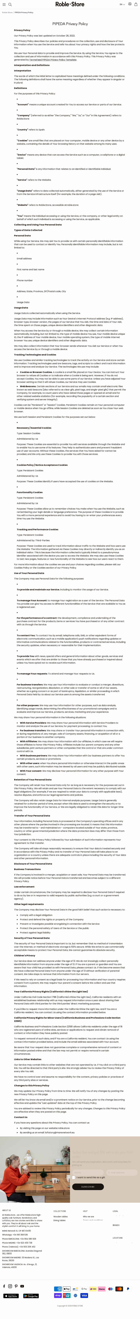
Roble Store (7, 12)
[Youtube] (22, 1290)
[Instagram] (10, 1290)
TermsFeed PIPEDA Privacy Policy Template (52, 59)
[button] (4, 4)
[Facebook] (4, 1290)
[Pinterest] (16, 1290)
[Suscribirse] (88, 1187)
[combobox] (122, 4)
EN (121, 4)
